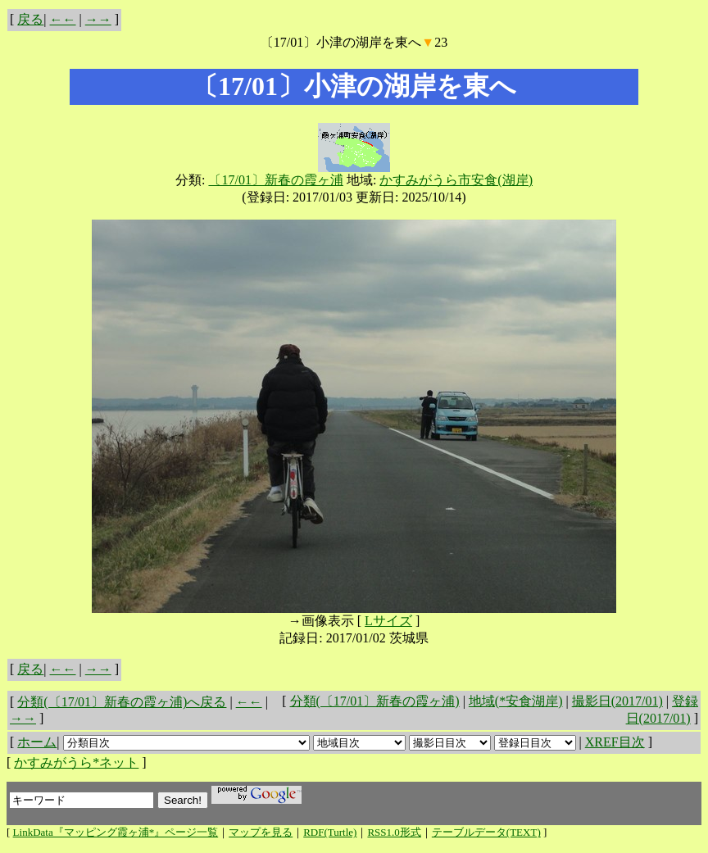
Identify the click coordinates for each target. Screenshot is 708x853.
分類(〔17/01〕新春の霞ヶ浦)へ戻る (121, 702)
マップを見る (261, 832)
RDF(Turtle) (329, 832)
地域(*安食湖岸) (516, 701)
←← (63, 19)
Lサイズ (388, 621)
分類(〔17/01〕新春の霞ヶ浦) (375, 701)
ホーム (37, 742)
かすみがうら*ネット (76, 762)
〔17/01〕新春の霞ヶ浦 (275, 180)
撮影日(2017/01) (617, 701)
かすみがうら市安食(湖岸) (456, 180)
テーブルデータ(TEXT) (486, 832)
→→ (98, 19)
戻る (30, 19)
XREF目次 (615, 742)
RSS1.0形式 (393, 832)
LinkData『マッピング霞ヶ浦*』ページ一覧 (116, 832)
